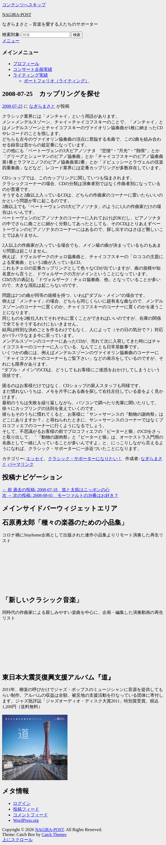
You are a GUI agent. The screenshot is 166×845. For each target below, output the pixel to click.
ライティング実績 (30, 75)
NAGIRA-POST (16, 14)
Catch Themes (54, 834)
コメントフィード (30, 815)
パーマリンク (21, 464)
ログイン (21, 803)
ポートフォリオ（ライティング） (56, 81)
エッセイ (35, 458)
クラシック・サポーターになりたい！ (85, 458)
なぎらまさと (42, 106)
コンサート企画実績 (32, 69)
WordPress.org (26, 820)
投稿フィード (26, 809)
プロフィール (26, 63)
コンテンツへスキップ (24, 4)
